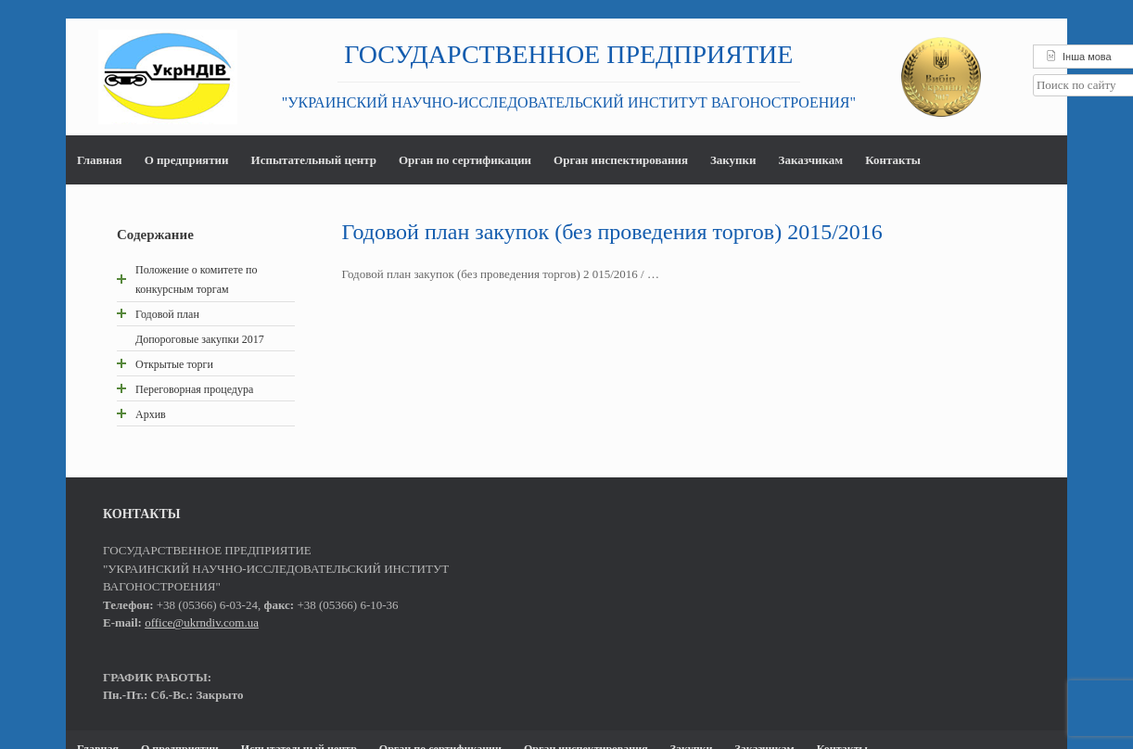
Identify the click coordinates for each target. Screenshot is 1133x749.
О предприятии (187, 160)
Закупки (733, 160)
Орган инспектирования (621, 160)
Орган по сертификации (465, 160)
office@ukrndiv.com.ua (202, 622)
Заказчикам (810, 160)
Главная (99, 160)
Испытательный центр (313, 160)
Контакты (893, 160)
